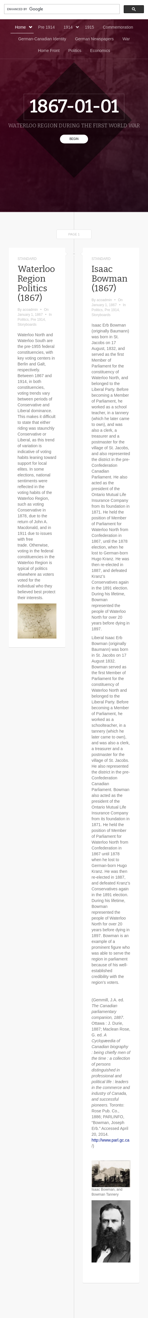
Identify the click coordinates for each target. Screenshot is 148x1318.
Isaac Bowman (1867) (110, 279)
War (126, 39)
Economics (100, 50)
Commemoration (118, 27)
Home (23, 27)
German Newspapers (94, 39)
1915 (89, 27)
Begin (73, 139)
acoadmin (30, 310)
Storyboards (27, 324)
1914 (71, 27)
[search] (61, 9)
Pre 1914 (46, 27)
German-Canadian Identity (42, 39)
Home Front (49, 50)
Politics (74, 50)
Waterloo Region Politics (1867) (36, 283)
